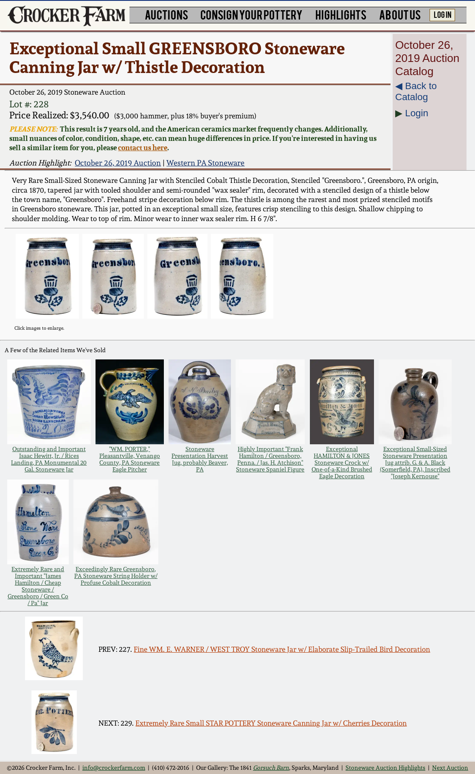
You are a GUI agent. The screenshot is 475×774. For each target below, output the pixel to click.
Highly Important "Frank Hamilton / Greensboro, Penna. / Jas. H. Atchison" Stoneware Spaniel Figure (270, 459)
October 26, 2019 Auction (118, 162)
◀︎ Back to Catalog (416, 91)
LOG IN (442, 14)
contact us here (142, 147)
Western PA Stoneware (205, 162)
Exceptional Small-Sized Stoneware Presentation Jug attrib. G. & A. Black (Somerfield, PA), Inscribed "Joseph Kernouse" (415, 463)
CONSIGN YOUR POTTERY (251, 14)
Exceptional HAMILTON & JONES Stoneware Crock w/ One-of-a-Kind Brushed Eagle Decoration (342, 463)
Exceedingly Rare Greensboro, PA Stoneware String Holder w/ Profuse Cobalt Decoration (115, 576)
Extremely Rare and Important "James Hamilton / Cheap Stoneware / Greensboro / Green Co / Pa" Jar (38, 586)
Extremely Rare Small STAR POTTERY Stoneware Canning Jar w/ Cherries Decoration (271, 723)
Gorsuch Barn (271, 767)
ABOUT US (400, 14)
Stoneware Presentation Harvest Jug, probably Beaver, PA (199, 459)
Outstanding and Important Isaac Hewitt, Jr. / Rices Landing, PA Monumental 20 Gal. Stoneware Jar (49, 459)
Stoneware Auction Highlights (385, 767)
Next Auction (450, 767)
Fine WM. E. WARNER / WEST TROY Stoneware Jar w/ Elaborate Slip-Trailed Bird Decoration (282, 649)
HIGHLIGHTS (340, 14)
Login (416, 113)
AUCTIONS (166, 14)
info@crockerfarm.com (113, 767)
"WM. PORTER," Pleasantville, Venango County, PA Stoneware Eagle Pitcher (129, 459)
